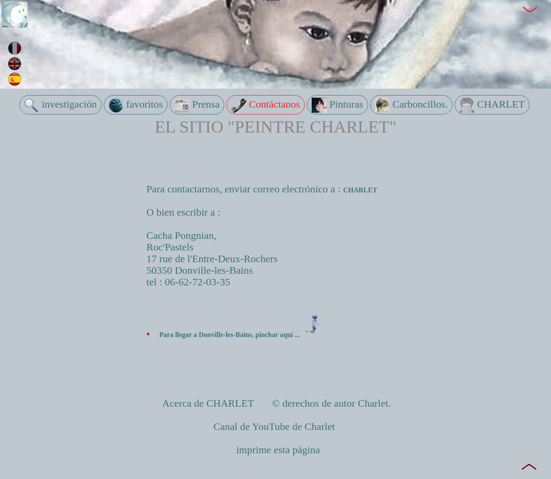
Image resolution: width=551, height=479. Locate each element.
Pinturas (337, 105)
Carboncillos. (411, 105)
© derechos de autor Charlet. (330, 403)
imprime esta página (278, 449)
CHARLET (492, 105)
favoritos (135, 105)
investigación (60, 105)
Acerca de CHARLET (209, 403)
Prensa (197, 105)
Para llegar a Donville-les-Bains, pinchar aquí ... (243, 334)
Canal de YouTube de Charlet (275, 426)
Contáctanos (265, 105)
